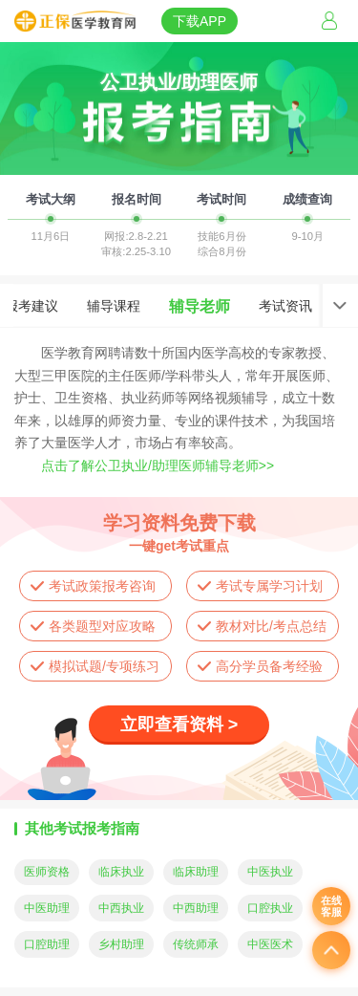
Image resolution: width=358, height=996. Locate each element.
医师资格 (47, 871)
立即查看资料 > (179, 724)
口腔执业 (270, 908)
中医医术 (270, 944)
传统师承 (196, 944)
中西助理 (196, 908)
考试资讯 (285, 306)
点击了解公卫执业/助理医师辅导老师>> (157, 465)
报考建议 (31, 306)
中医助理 (47, 908)
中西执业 (121, 908)
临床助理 (196, 871)
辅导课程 (113, 306)
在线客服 (331, 906)
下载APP (199, 21)
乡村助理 (121, 944)
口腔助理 (47, 944)
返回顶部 (331, 950)
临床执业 (121, 871)
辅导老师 (199, 305)
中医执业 (270, 871)
